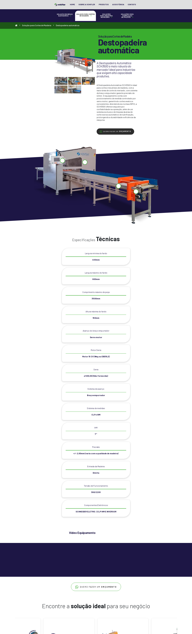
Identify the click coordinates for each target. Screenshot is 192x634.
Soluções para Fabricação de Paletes (142, 21)
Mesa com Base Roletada (24, 587)
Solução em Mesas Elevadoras (49, 21)
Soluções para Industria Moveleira (112, 21)
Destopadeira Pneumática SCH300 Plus (52, 601)
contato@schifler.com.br (150, 594)
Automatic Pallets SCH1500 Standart (118, 587)
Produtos (143, 8)
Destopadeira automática (52, 584)
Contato (171, 8)
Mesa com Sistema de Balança (26, 602)
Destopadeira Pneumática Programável (52, 591)
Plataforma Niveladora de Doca (26, 609)
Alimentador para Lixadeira (82, 587)
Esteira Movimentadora (81, 590)
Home (111, 8)
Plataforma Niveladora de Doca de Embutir (23, 613)
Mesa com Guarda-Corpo (24, 590)
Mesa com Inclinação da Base (26, 594)
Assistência (157, 8)
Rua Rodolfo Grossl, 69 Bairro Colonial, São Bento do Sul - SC (152, 599)
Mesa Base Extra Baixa (23, 584)
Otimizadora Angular (51, 605)
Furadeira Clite (78, 594)
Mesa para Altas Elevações (25, 605)
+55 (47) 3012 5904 (147, 588)
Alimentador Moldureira (81, 584)
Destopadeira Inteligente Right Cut (56, 587)
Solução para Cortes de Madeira (80, 21)
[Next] (173, 503)
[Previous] (19, 503)
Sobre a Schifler (126, 8)
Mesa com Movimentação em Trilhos (24, 598)
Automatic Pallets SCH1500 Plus (116, 584)
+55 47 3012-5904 (147, 583)
